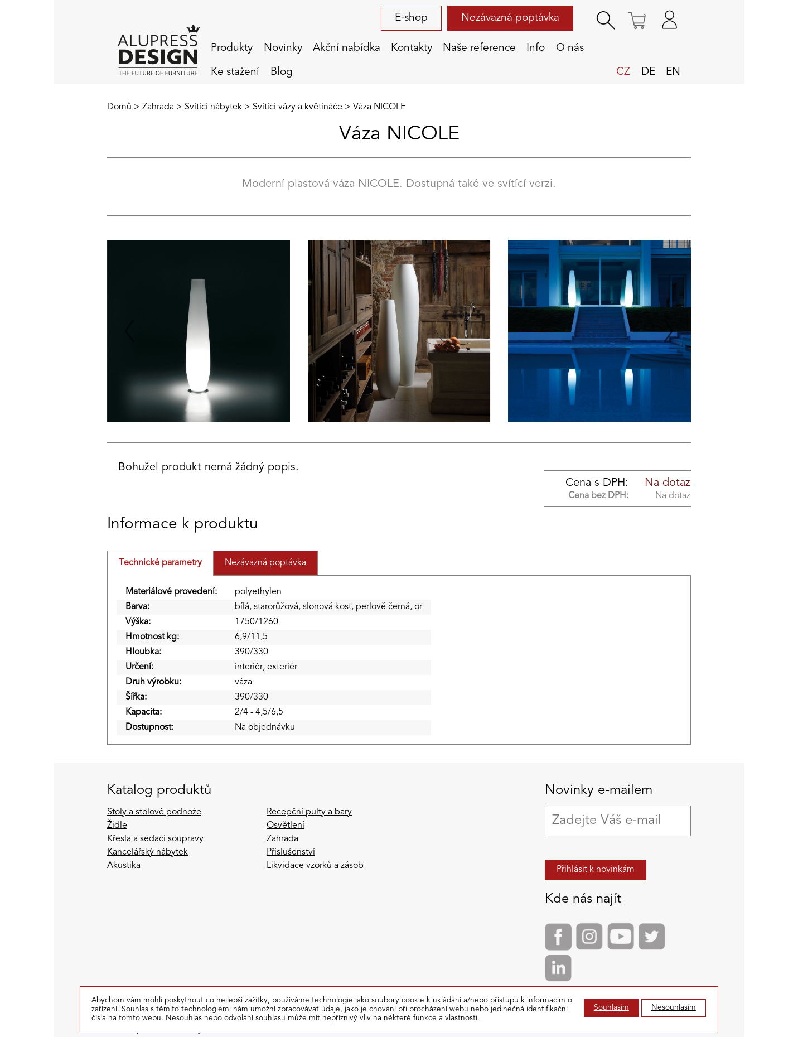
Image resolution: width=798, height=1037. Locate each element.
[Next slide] (668, 330)
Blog (281, 72)
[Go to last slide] (129, 330)
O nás (570, 48)
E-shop (411, 17)
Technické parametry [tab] (160, 562)
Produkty (232, 48)
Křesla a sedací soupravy (155, 839)
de (648, 72)
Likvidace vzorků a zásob (315, 865)
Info (535, 48)
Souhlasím (611, 1007)
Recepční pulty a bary (309, 812)
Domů (119, 107)
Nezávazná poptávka (510, 17)
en (673, 72)
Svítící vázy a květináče (297, 107)
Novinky (283, 48)
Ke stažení (235, 72)
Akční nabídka (346, 48)
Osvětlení (285, 825)
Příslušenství (291, 852)
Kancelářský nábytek (147, 852)
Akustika (124, 865)
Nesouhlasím (673, 1007)
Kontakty (411, 48)
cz (623, 72)
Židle (117, 825)
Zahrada (158, 107)
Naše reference (479, 48)
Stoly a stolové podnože (154, 812)
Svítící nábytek (213, 107)
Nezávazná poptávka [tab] (265, 562)
